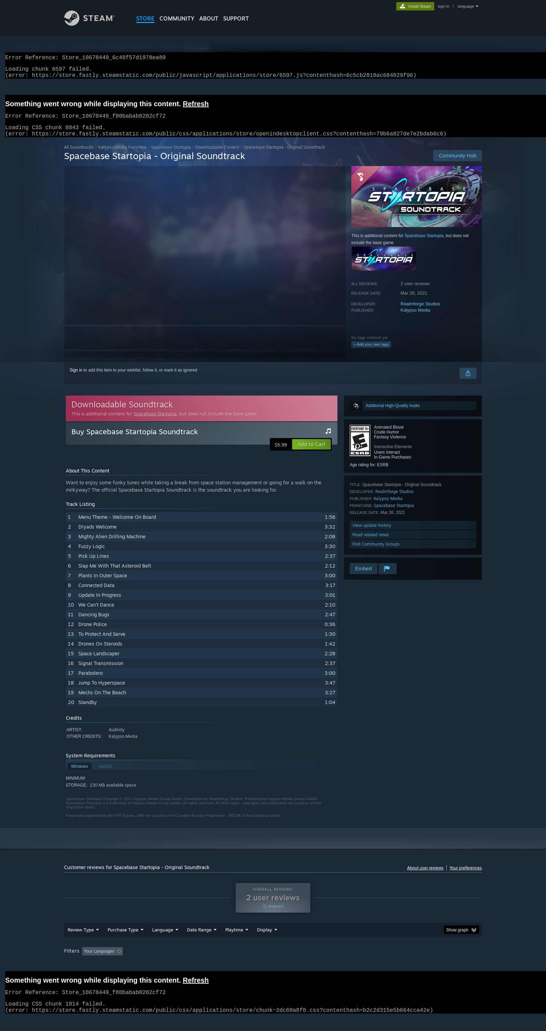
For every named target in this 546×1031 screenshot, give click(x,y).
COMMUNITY (176, 18)
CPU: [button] (367, 964)
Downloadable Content (217, 155)
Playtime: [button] (223, 964)
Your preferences (466, 876)
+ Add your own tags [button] (371, 353)
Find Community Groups (376, 552)
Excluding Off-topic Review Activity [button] (170, 964)
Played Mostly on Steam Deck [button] (273, 964)
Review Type (81, 943)
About (208, 18)
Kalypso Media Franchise (122, 155)
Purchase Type (123, 943)
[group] (273, 965)
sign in (443, 6)
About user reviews (425, 876)
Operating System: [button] (331, 964)
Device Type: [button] (421, 964)
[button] (311, 452)
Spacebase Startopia (171, 155)
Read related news (370, 543)
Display (264, 943)
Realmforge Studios (420, 312)
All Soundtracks (79, 155)
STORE (145, 18)
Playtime (234, 943)
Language (162, 943)
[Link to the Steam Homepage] (94, 24)
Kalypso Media (415, 318)
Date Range (199, 943)
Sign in (76, 378)
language (466, 6)
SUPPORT (236, 18)
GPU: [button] (391, 964)
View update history (371, 533)
